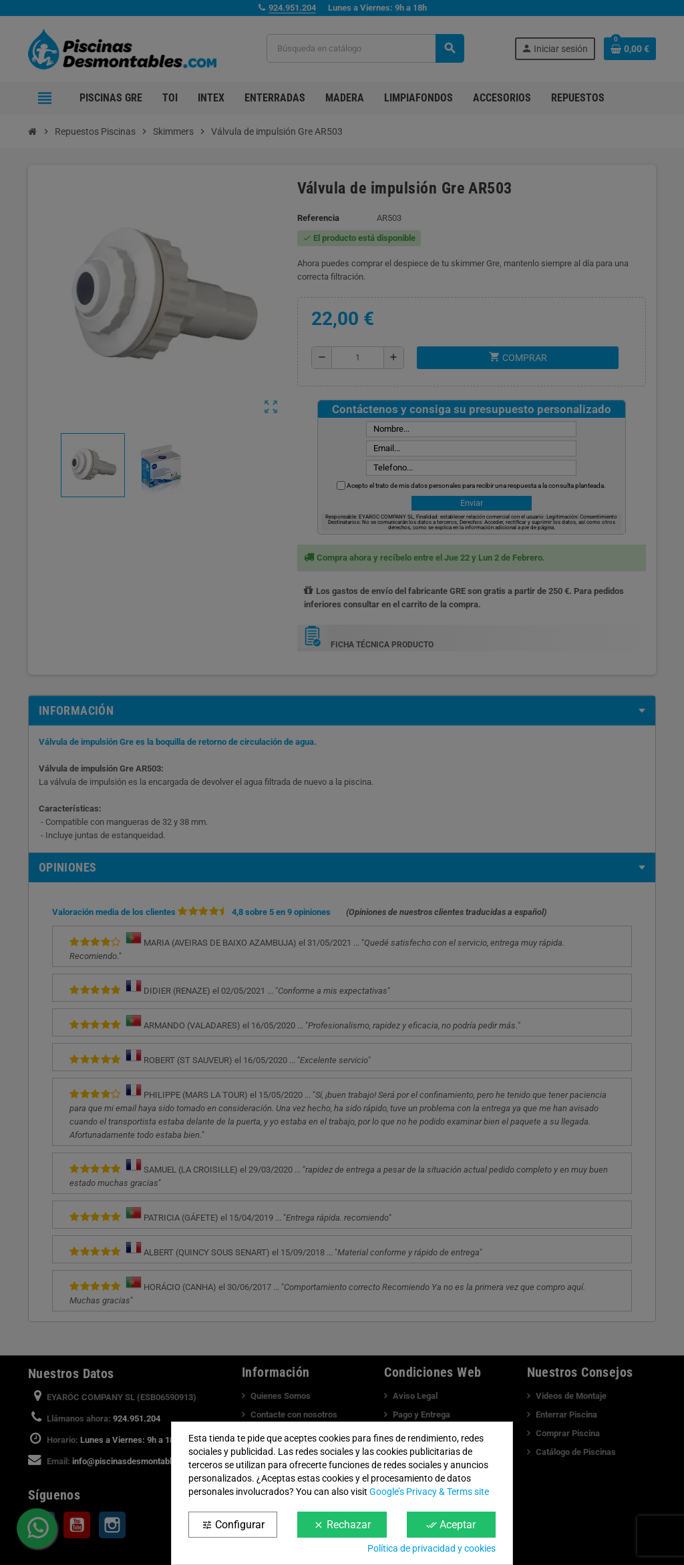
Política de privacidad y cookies (431, 1548)
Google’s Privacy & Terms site (429, 1491)
